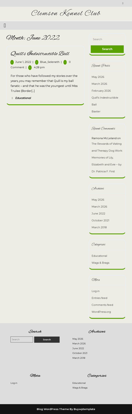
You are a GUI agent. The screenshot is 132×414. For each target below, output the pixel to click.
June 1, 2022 (23, 62)
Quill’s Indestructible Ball (40, 54)
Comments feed (102, 302)
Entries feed (99, 296)
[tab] (5, 25)
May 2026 (98, 75)
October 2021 (100, 218)
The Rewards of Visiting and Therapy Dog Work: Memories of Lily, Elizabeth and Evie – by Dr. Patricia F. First (107, 155)
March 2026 (99, 81)
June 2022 (98, 211)
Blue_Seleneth (49, 62)
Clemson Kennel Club (66, 13)
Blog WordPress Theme (53, 409)
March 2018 (99, 225)
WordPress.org (101, 309)
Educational (23, 98)
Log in (96, 289)
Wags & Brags (100, 260)
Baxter (96, 109)
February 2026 (101, 88)
